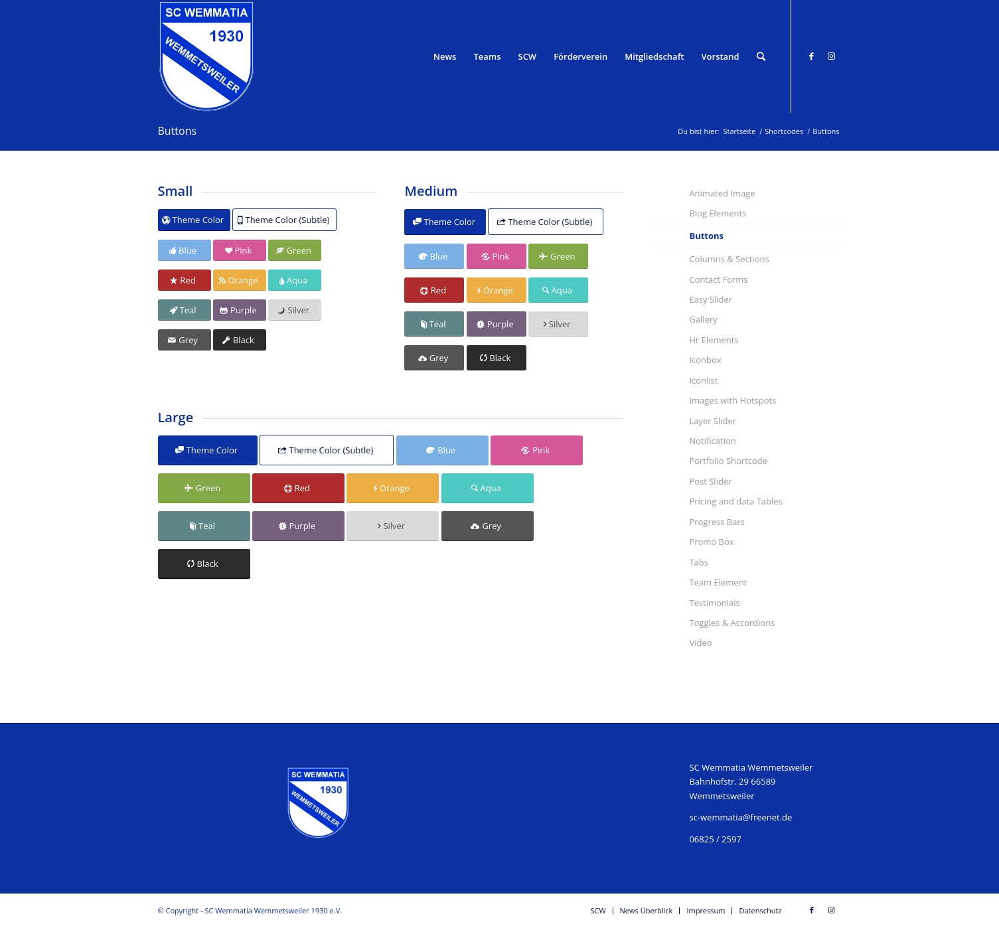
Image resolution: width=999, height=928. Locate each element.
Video (700, 643)
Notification (712, 441)
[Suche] (761, 56)
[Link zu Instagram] (832, 56)
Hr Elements (713, 340)
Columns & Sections (729, 259)
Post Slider (710, 481)
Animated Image (722, 193)
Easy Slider (710, 299)
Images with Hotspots (732, 400)
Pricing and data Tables (735, 501)
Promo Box (711, 542)
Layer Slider (712, 421)
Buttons (177, 130)
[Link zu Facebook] (812, 56)
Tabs (698, 562)
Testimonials (714, 603)
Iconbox (705, 360)
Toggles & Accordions (732, 623)
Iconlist (703, 380)
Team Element (718, 582)
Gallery (703, 319)
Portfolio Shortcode (728, 461)
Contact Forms (718, 279)
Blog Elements (717, 213)
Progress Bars (717, 522)
